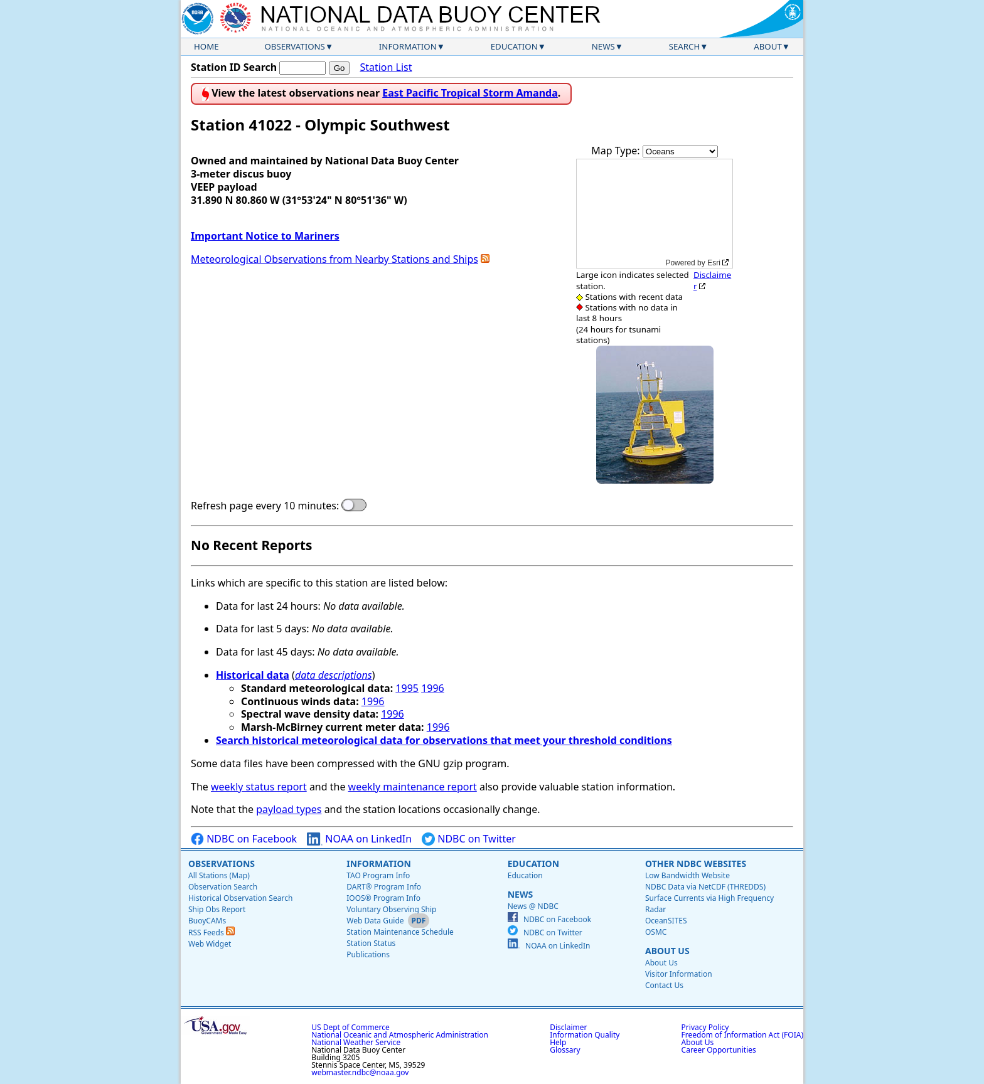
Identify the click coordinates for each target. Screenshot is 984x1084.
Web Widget (209, 943)
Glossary (565, 1049)
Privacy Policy (705, 1027)
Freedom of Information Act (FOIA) (742, 1034)
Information (408, 46)
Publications (368, 954)
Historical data (252, 675)
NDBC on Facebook (244, 839)
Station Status (370, 943)
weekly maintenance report (412, 787)
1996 (432, 688)
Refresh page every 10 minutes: (265, 506)
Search (684, 46)
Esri (713, 262)
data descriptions (333, 675)
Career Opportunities (719, 1049)
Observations (294, 46)
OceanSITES (666, 920)
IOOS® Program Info (383, 898)
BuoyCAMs (207, 920)
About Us (667, 951)
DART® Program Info (383, 886)
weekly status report (259, 787)
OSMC (655, 932)
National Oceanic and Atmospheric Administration (399, 1034)
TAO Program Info (378, 875)
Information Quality (584, 1034)
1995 (407, 688)
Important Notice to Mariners (265, 236)
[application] (654, 213)
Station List (386, 67)
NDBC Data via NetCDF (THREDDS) (705, 886)
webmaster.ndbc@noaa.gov (360, 1072)
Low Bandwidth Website (687, 875)
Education (514, 46)
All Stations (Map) (219, 875)
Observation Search (222, 886)
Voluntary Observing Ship (391, 909)
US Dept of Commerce (350, 1027)
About (768, 46)
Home (206, 46)
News (603, 46)
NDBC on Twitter (469, 839)
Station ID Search (234, 67)
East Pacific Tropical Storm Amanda (470, 93)
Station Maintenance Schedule (400, 932)
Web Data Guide (375, 920)
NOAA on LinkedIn (359, 839)
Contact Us (664, 985)
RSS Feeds (211, 932)
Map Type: (617, 150)
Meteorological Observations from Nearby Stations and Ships (334, 259)
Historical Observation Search (240, 898)
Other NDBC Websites (695, 863)
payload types (288, 809)
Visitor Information (678, 974)
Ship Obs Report (216, 909)
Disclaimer (712, 280)
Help (558, 1042)
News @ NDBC (533, 906)
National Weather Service (355, 1042)
